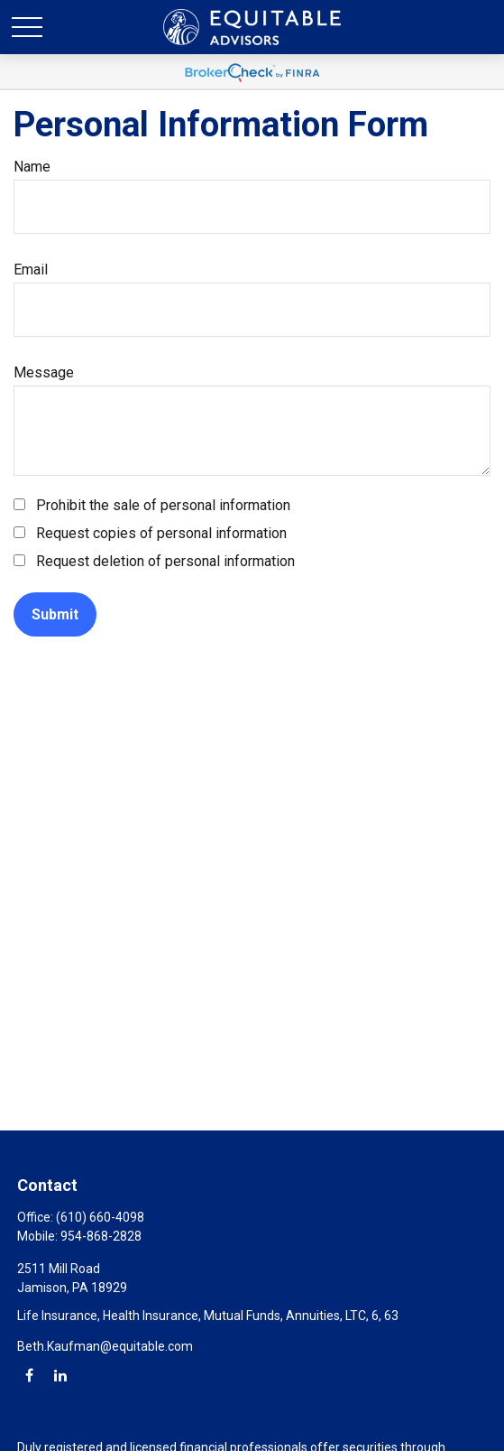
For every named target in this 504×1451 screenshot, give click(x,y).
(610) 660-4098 (100, 1217)
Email (31, 269)
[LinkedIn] (60, 1375)
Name (32, 166)
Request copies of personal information (161, 533)
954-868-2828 (101, 1236)
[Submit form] (55, 614)
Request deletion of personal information (165, 561)
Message (44, 372)
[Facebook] (29, 1375)
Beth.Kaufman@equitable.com (105, 1346)
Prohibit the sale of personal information (163, 505)
